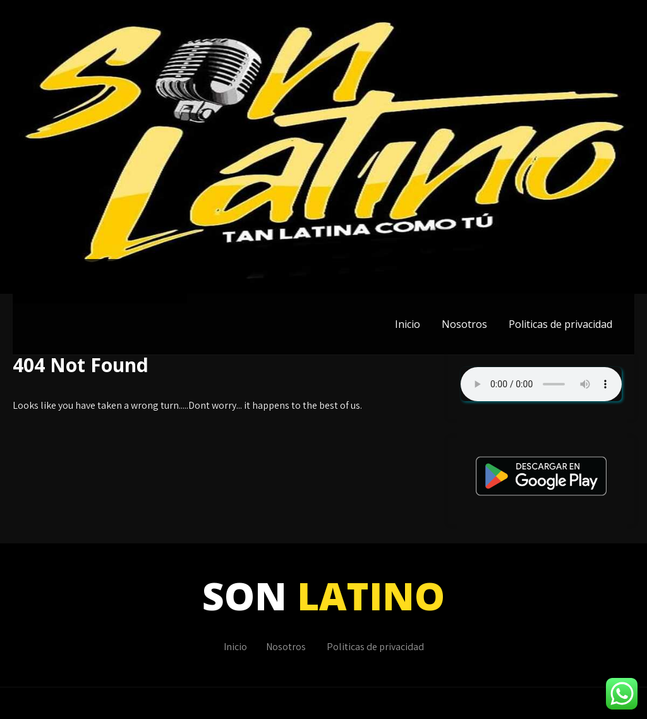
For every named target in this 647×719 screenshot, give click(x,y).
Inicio (407, 324)
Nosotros (464, 324)
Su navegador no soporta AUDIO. (541, 384)
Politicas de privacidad (560, 324)
